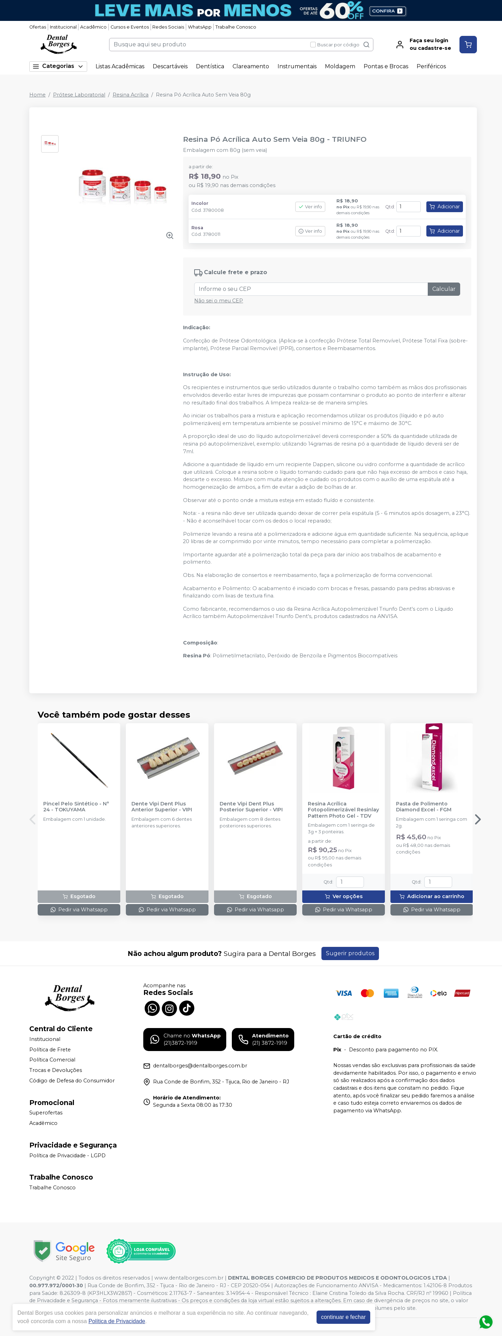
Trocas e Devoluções (55, 1070)
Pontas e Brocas (386, 66)
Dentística (210, 66)
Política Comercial (52, 1060)
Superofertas (45, 1113)
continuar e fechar (343, 1317)
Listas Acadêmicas (120, 66)
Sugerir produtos (350, 953)
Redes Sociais (168, 27)
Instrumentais (297, 66)
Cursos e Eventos (130, 27)
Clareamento (251, 66)
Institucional (63, 27)
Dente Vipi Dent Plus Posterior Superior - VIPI (251, 807)
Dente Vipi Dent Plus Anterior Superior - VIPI (161, 807)
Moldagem (340, 66)
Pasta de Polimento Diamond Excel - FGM (423, 807)
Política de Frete (50, 1050)
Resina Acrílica (131, 95)
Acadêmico (93, 27)
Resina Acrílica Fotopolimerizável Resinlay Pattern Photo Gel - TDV (343, 810)
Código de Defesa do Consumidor (72, 1081)
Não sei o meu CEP (218, 301)
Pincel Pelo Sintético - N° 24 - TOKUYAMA (76, 807)
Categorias (58, 66)
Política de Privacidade (117, 1321)
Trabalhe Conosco (235, 27)
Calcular (444, 289)
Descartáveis (170, 66)
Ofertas (37, 27)
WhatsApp (200, 27)
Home (37, 95)
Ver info (310, 206)
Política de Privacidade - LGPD (67, 1155)
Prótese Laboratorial (79, 95)
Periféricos (431, 66)
